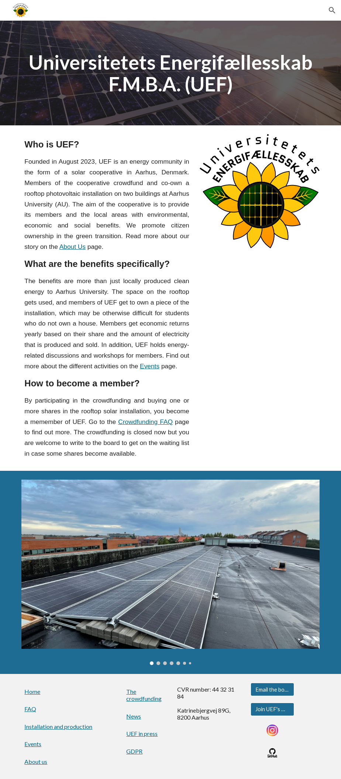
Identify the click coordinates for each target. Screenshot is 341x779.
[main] (170, 72)
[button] (332, 10)
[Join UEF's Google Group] (272, 708)
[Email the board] (272, 689)
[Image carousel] (170, 572)
